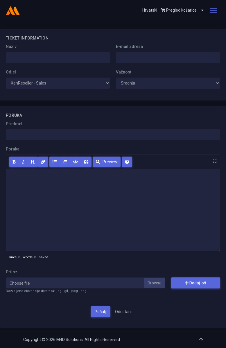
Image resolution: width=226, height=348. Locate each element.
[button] (200, 10)
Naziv (11, 46)
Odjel (11, 72)
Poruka (12, 149)
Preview (106, 161)
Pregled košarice (179, 10)
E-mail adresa (129, 46)
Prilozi (12, 272)
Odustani (123, 311)
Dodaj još (195, 283)
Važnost (123, 72)
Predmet (14, 123)
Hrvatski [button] (149, 10)
